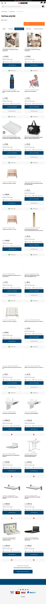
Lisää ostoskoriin (12, 106)
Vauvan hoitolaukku (38, 28)
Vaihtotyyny (28, 28)
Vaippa (4, 28)
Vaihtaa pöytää (19, 28)
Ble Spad (11, 28)
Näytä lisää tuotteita (23, 571)
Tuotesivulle (12, 65)
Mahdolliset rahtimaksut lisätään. (7, 59)
